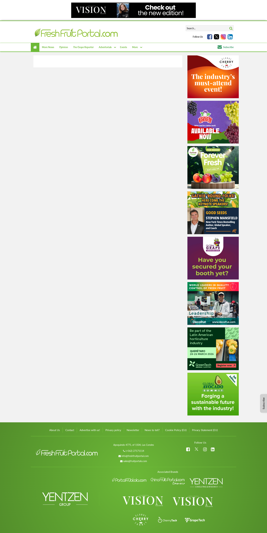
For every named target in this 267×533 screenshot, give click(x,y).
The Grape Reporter (83, 47)
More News (48, 47)
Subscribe (226, 47)
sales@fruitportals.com (135, 461)
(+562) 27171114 (135, 450)
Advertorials (105, 47)
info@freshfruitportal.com (135, 455)
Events (123, 47)
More (135, 47)
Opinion (63, 47)
